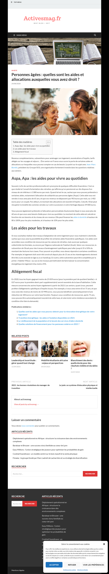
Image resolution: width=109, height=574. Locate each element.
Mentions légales (82, 570)
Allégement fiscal (22, 152)
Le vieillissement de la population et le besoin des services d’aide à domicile (50, 321)
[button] (104, 544)
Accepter (54, 565)
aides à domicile (80, 217)
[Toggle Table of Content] (47, 142)
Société (14, 70)
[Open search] (95, 35)
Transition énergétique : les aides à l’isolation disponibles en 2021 (46, 318)
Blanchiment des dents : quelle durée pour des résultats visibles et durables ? (84, 364)
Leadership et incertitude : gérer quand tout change (24, 361)
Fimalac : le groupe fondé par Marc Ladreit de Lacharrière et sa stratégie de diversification (50, 458)
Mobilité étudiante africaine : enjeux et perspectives (54, 361)
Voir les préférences (93, 565)
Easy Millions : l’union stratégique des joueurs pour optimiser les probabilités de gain (48, 449)
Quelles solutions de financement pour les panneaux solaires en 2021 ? (48, 324)
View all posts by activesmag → (26, 404)
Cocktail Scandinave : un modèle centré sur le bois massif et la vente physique (45, 454)
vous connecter (27, 426)
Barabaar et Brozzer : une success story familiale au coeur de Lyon (40, 445)
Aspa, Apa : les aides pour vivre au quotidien (32, 146)
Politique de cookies (69, 570)
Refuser (72, 565)
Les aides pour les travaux (25, 149)
